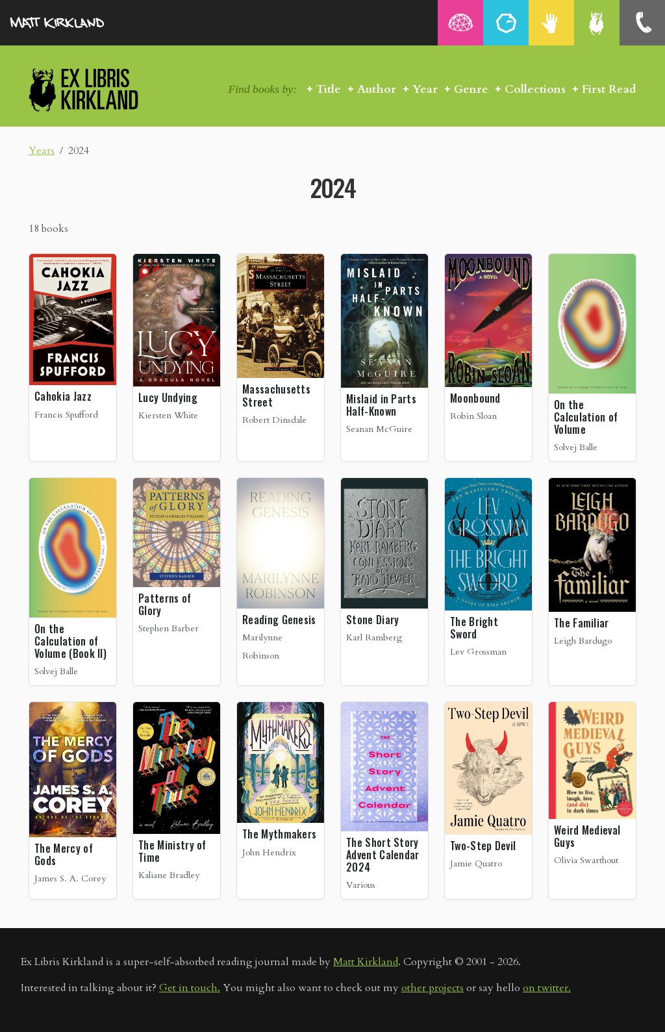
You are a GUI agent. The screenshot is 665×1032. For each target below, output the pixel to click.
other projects (432, 988)
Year (425, 89)
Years (42, 151)
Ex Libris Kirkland (106, 89)
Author (376, 89)
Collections (535, 89)
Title (328, 89)
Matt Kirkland (365, 962)
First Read (609, 89)
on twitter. (547, 988)
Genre (471, 89)
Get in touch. (189, 988)
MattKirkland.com (75, 22)
